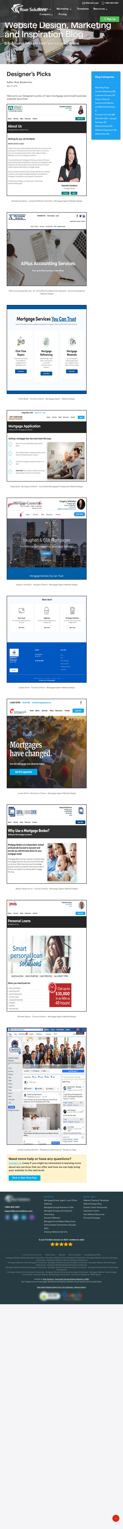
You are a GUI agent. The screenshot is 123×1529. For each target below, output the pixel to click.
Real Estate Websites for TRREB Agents (86, 1275)
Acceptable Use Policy (92, 1255)
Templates (78, 12)
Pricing (58, 18)
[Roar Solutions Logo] (17, 13)
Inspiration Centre (91, 1211)
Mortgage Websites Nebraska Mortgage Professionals (26, 1267)
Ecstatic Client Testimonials (95, 1208)
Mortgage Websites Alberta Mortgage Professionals (25, 1258)
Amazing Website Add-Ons (55, 1232)
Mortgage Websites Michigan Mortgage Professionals (67, 1265)
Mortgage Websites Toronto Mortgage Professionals (65, 1258)
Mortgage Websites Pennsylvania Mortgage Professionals (67, 1272)
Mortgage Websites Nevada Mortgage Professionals (67, 1267)
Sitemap (62, 1255)
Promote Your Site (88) (105, 115)
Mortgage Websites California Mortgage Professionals (67, 1260)
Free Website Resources (93, 1215)
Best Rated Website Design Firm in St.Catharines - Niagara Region (61, 1287)
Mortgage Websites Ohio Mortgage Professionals (25, 1272)
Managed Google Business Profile (58, 1208)
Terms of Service (74, 1255)
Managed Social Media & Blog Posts (60, 1222)
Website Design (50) (103, 126)
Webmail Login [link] (90, 7)
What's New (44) (102, 134)
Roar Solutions (48, 1279)
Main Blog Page (102, 88)
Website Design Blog (92, 1204)
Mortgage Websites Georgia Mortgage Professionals (67, 1263)
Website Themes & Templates (96, 1201)
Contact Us (15, 1163)
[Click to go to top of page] (116, 1518)
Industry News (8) (102, 100)
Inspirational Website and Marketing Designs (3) (105, 107)
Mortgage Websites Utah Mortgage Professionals (51, 1275)
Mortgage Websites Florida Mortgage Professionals (27, 1263)
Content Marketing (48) (105, 92)
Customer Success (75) (105, 96)
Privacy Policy (50, 1255)
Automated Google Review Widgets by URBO (72, 1279)
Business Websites (52, 1218)
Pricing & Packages (91, 1218)
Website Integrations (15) (105, 130)
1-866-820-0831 (110, 7)
